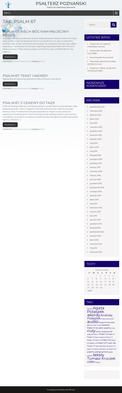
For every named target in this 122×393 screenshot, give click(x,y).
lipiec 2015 (94, 199)
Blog (42, 61)
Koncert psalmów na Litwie (101, 57)
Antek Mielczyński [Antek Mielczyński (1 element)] (107, 319)
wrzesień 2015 (96, 191)
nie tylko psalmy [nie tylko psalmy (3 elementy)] (103, 328)
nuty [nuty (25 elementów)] (91, 331)
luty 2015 (93, 216)
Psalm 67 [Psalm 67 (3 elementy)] (102, 343)
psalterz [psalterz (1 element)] (90, 356)
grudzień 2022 (96, 131)
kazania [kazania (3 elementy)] (106, 325)
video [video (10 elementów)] (91, 361)
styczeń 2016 (95, 179)
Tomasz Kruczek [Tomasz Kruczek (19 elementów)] (101, 358)
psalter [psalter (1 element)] (110, 352)
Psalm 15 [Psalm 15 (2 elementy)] (91, 340)
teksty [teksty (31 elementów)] (98, 354)
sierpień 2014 (95, 236)
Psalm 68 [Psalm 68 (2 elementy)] (111, 343)
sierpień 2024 (95, 115)
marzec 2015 (95, 212)
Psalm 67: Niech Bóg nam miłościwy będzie (36, 33)
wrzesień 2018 (96, 159)
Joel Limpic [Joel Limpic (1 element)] (97, 325)
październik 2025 (97, 107)
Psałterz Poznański (61, 3)
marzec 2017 (95, 167)
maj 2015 (93, 203)
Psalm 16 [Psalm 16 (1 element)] (98, 340)
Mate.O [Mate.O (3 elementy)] (91, 328)
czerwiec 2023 (96, 127)
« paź (89, 290)
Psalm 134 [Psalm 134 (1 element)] (105, 349)
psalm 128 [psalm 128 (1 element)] (97, 349)
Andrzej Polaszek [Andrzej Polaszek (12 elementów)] (99, 316)
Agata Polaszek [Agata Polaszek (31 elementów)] (95, 310)
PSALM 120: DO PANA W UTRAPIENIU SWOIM (98, 45)
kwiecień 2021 (96, 135)
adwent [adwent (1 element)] (89, 309)
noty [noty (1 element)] (113, 328)
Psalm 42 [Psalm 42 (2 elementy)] (93, 343)
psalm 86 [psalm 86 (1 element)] (99, 346)
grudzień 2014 (96, 224)
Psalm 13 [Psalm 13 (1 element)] (109, 337)
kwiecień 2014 (96, 252)
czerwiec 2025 (96, 111)
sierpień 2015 (95, 195)
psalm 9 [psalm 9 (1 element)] (103, 337)
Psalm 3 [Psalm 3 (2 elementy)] (111, 334)
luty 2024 (93, 123)
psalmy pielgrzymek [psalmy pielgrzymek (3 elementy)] (97, 352)
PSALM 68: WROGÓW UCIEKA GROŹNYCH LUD (101, 62)
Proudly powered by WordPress (61, 390)
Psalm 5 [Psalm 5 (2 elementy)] (90, 337)
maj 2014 (93, 248)
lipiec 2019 (94, 147)
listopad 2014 (95, 228)
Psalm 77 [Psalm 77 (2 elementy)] (91, 346)
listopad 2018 (95, 155)
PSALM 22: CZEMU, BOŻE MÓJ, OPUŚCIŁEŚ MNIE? (101, 69)
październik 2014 (97, 232)
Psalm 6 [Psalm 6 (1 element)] (97, 337)
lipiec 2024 (94, 119)
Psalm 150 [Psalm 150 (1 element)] (112, 349)
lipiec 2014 (94, 240)
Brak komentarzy (21, 61)
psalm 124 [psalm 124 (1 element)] (90, 349)
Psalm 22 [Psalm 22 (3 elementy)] (106, 340)
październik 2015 (97, 187)
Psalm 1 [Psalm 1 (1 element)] (96, 334)
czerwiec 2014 (96, 244)
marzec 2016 (95, 175)
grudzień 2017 (96, 163)
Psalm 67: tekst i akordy (25, 76)
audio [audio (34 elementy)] (92, 321)
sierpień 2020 (96, 139)
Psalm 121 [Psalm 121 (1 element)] (112, 346)
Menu (7, 13)
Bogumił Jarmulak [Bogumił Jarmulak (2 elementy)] (107, 322)
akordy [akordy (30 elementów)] (93, 315)
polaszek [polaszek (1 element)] (90, 334)
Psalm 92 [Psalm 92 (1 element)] (105, 346)
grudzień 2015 (96, 183)
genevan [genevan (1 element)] (90, 325)
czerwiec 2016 (96, 171)
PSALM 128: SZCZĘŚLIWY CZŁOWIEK (99, 52)
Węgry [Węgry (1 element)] (98, 362)
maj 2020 (94, 143)
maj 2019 (93, 151)
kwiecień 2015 (96, 208)
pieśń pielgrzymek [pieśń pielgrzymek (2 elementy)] (104, 331)
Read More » (10, 57)
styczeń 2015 (95, 220)
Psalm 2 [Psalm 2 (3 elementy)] (103, 334)
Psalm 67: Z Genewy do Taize (29, 103)
